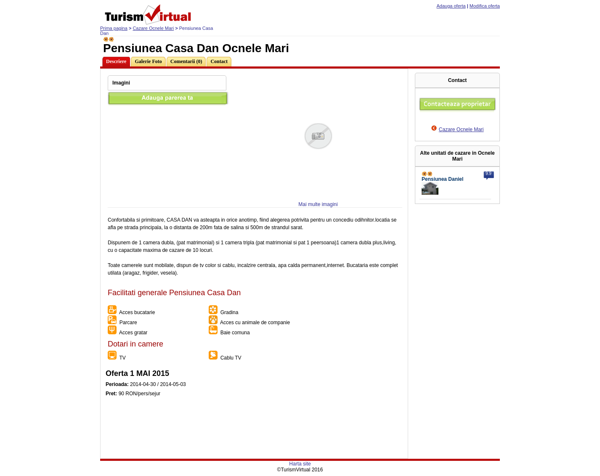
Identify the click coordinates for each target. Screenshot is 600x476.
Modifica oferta (485, 5)
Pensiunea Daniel (442, 179)
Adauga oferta (451, 5)
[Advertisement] (254, 439)
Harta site (300, 464)
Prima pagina (113, 28)
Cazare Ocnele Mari (153, 28)
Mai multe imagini (317, 204)
